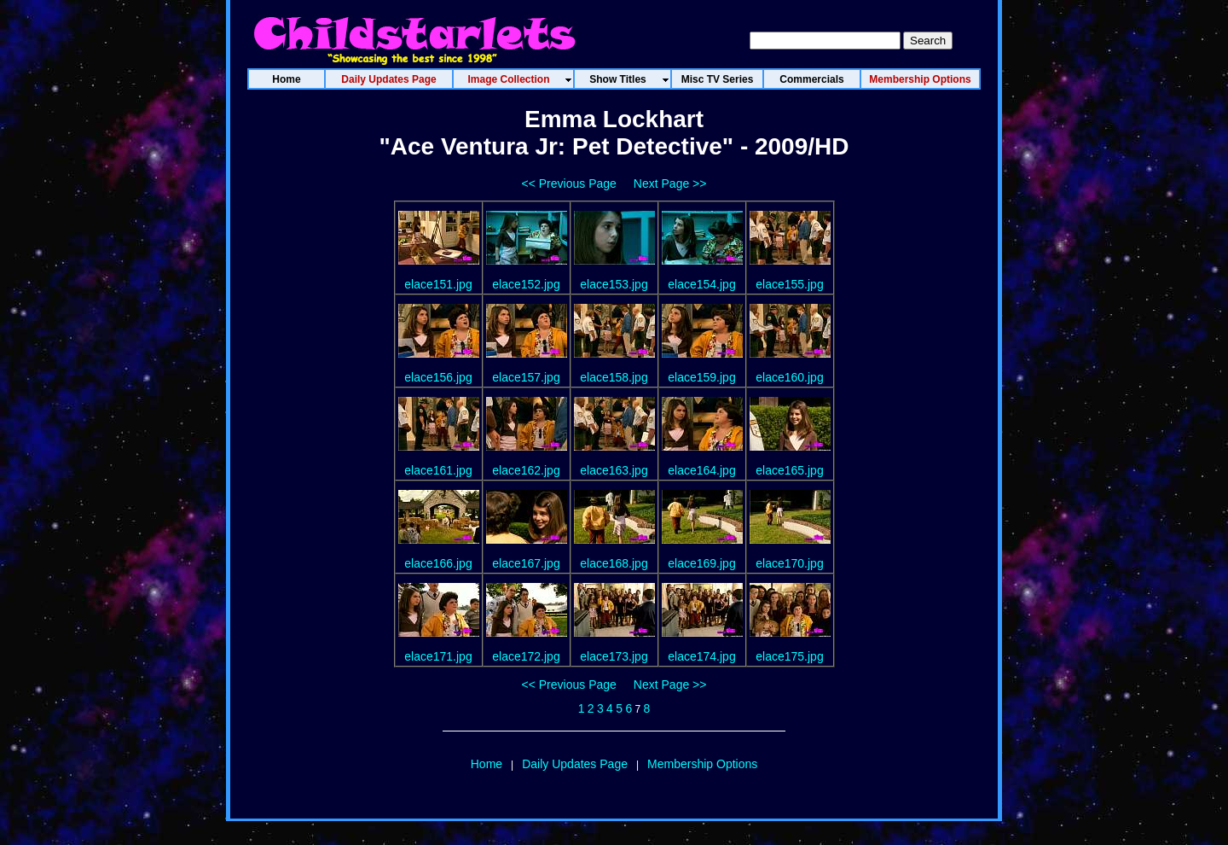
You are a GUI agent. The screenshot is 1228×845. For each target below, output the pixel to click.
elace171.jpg (438, 656)
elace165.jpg (789, 470)
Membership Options (702, 764)
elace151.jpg (438, 284)
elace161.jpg (438, 470)
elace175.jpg (789, 656)
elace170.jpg (789, 563)
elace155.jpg (789, 284)
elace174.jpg (701, 656)
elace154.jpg (701, 284)
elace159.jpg (701, 377)
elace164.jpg (701, 470)
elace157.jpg (525, 377)
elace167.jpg (525, 563)
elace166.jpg (438, 563)
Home (486, 764)
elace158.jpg (613, 377)
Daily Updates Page (575, 764)
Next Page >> (670, 183)
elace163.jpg (613, 470)
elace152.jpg (525, 284)
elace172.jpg (525, 656)
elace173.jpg (613, 656)
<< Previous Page (569, 183)
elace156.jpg (438, 377)
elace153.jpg (613, 284)
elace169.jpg (701, 563)
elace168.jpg (613, 563)
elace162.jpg (525, 470)
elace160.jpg (789, 377)
